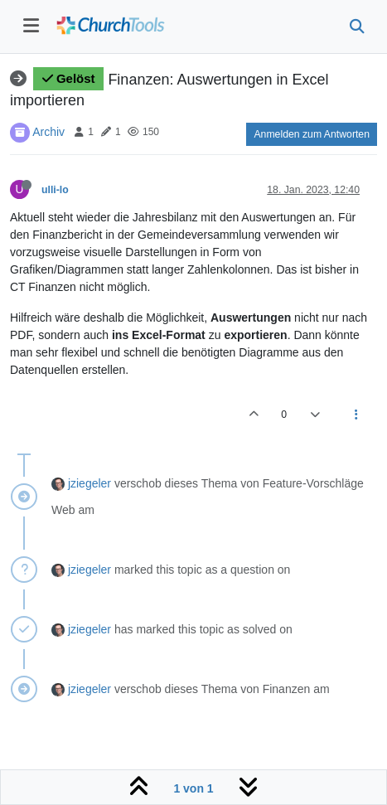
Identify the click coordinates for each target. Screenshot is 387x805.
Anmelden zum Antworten (312, 134)
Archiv (48, 131)
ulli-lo (55, 190)
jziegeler (89, 483)
